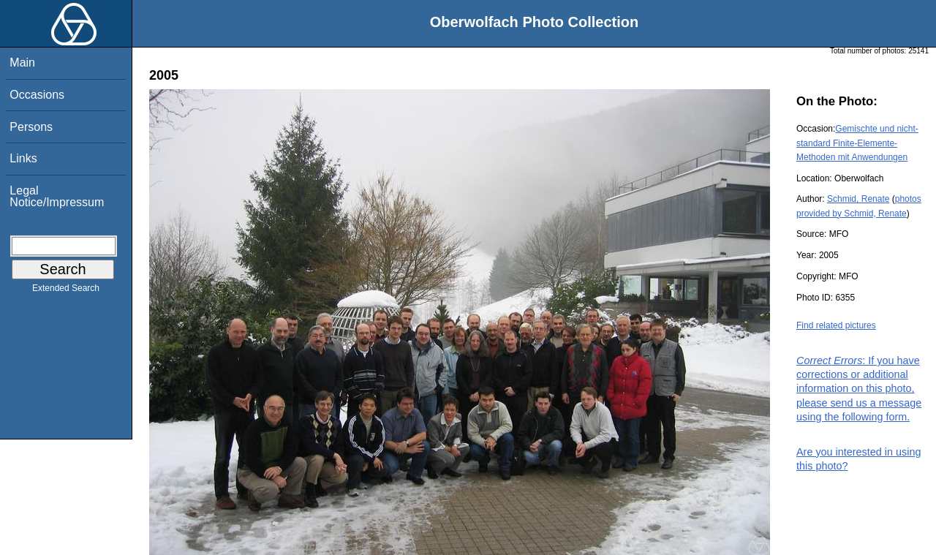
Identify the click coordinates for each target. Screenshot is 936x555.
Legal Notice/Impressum (57, 196)
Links (23, 158)
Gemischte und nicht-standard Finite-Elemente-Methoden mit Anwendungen (857, 143)
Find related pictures (836, 325)
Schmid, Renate (858, 199)
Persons (31, 127)
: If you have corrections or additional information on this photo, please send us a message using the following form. (858, 389)
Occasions (37, 94)
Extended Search (65, 291)
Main (22, 62)
